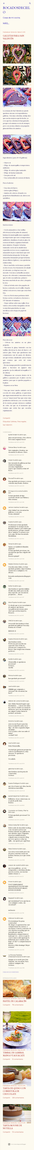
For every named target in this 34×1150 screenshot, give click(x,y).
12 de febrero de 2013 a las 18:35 (16, 805)
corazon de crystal (14, 865)
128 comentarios (18, 1098)
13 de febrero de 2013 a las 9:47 (16, 843)
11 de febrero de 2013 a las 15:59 (16, 654)
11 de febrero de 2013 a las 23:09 (16, 763)
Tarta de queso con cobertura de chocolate (14, 1091)
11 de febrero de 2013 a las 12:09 (16, 486)
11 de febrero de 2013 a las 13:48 (16, 558)
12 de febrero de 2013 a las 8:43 (16, 778)
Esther (10, 586)
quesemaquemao (14, 796)
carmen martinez (13, 507)
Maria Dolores (12, 849)
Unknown (11, 918)
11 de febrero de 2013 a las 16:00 (16, 670)
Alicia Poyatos (12, 602)
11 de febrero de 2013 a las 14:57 (16, 597)
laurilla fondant (12, 435)
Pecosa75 (11, 478)
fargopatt (11, 898)
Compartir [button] (6, 418)
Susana (10, 522)
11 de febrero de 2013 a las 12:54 (16, 538)
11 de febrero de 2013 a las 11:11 (15, 473)
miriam (10, 460)
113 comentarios (17, 1132)
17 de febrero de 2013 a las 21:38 (16, 968)
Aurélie (10, 659)
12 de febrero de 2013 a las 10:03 (16, 790)
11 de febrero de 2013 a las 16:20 (16, 681)
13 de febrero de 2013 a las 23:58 (16, 860)
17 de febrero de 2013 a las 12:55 (16, 949)
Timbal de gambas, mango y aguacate (14, 1054)
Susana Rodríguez (14, 783)
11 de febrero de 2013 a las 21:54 (16, 716)
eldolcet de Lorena (14, 701)
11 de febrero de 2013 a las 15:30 (16, 633)
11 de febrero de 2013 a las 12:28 (16, 502)
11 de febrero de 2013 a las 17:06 (16, 695)
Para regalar (21, 421)
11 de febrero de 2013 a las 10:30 (16, 442)
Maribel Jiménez (13, 564)
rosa (9, 743)
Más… (6, 23)
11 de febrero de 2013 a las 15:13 (16, 615)
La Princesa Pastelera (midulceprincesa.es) (15, 956)
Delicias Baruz (12, 447)
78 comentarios (17, 1005)
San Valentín (7, 425)
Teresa (10, 544)
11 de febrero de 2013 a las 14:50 (16, 580)
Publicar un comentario (11, 972)
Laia (9, 686)
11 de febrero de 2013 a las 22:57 (16, 737)
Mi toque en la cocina (15, 491)
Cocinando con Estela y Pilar (17, 810)
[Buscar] (30, 3)
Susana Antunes (13, 639)
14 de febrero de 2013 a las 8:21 (16, 893)
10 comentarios (17, 1059)
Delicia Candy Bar (13, 825)
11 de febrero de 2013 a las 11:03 (16, 455)
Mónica (10, 675)
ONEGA (10, 621)
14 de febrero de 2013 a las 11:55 (16, 913)
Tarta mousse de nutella (12, 1127)
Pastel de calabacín (14, 1001)
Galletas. (14, 421)
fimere (10, 881)
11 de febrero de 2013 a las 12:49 (16, 516)
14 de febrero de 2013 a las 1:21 (15, 876)
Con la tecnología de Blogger (17, 1144)
